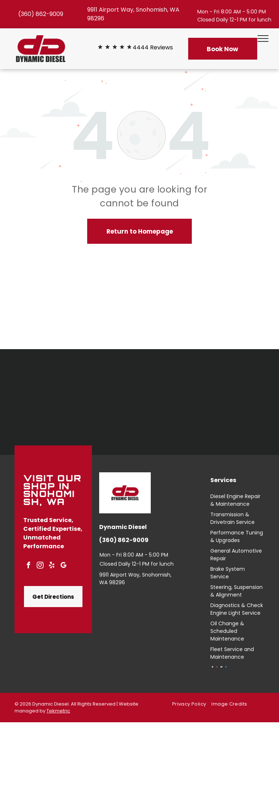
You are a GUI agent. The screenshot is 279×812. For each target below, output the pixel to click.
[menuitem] (191, 704)
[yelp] (51, 566)
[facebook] (28, 566)
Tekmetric (58, 710)
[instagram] (40, 566)
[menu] (263, 38)
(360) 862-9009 (40, 14)
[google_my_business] (63, 566)
